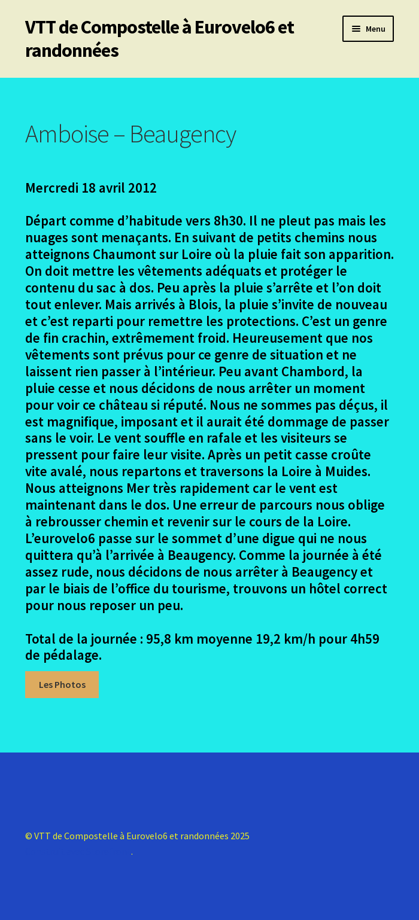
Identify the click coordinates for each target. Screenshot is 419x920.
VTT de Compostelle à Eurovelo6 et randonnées (159, 38)
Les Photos (62, 684)
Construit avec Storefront (78, 851)
